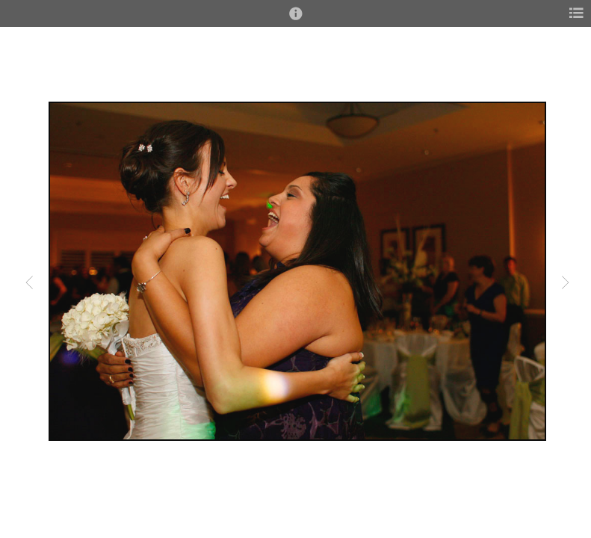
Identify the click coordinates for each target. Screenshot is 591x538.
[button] (295, 20)
